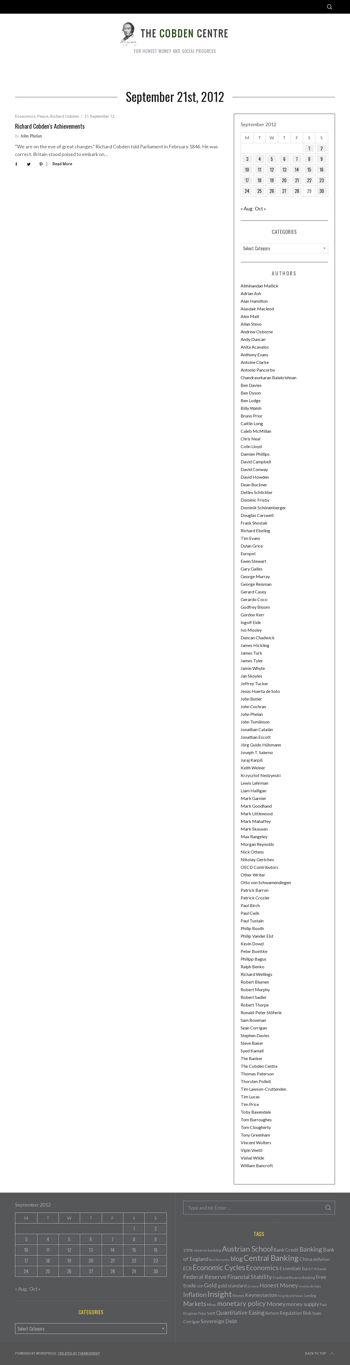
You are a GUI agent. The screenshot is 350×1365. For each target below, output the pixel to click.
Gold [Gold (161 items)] (210, 1285)
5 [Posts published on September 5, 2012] (272, 159)
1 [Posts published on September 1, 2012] (309, 148)
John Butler (251, 698)
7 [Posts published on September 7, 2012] (297, 159)
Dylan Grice (252, 545)
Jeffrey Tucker (254, 683)
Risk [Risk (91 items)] (307, 1313)
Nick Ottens (252, 851)
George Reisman (256, 584)
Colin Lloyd (251, 446)
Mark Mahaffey (256, 821)
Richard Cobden (64, 116)
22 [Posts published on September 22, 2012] (309, 180)
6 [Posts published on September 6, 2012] (284, 159)
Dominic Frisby (255, 499)
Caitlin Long (252, 423)
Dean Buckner (254, 484)
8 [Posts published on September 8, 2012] (309, 159)
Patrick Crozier (255, 897)
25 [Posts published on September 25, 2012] (259, 191)
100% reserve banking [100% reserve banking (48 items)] (202, 1250)
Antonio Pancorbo (258, 369)
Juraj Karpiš (252, 760)
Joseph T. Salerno (257, 752)
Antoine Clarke (255, 362)
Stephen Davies (255, 1035)
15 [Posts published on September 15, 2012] (309, 169)
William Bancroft (257, 1165)
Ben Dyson (251, 392)
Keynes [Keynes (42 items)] (238, 1295)
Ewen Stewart (253, 561)
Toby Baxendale (256, 1111)
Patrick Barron (255, 890)
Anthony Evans (254, 354)
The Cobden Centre (259, 1066)
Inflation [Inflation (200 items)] (194, 1294)
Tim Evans (250, 538)
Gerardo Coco (254, 599)
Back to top (320, 1354)
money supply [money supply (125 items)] (302, 1304)
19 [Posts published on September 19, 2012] (272, 180)
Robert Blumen (255, 981)
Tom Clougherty (256, 1127)
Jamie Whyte (253, 668)
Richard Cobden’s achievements (50, 126)
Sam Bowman (253, 1020)
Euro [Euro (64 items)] (306, 1268)
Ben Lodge (251, 400)
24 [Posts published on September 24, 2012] (247, 191)
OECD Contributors (259, 867)
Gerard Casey (253, 591)
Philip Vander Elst (257, 936)
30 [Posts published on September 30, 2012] (321, 191)
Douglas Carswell (257, 515)
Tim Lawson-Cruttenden (263, 1089)
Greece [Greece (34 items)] (253, 1286)
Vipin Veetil (251, 1150)
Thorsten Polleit (256, 1081)
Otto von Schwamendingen (266, 882)
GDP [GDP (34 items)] (200, 1286)
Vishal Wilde (252, 1157)
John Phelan (31, 136)
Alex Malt (250, 316)
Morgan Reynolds (257, 844)
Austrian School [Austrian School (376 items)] (247, 1248)
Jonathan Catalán (257, 729)
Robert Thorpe (255, 1004)
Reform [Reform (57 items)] (272, 1313)
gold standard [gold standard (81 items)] (232, 1285)
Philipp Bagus (253, 958)
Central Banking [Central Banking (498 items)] (271, 1258)
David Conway (254, 469)
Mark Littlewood (257, 813)
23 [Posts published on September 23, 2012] (321, 180)
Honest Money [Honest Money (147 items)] (278, 1285)
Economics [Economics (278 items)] (262, 1267)
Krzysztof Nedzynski (261, 775)
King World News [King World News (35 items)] (290, 1296)
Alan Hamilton (254, 301)
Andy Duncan (253, 339)
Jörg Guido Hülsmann (261, 744)
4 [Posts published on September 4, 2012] (259, 159)
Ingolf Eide (251, 622)
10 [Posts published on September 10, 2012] (247, 169)
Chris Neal (250, 438)
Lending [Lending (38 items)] (310, 1296)
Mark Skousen (254, 828)
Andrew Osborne (257, 331)
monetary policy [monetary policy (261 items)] (241, 1303)
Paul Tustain (252, 920)
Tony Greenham (255, 1134)
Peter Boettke (254, 951)
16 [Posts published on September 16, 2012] (321, 169)
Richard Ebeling (255, 530)
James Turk (251, 652)
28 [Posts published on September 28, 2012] (297, 191)
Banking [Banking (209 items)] (310, 1249)
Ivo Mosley (251, 630)
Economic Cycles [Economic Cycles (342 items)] (219, 1267)
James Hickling (255, 645)
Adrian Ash (251, 293)
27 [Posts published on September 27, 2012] (284, 191)
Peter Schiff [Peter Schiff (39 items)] (206, 1313)
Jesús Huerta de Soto (260, 691)
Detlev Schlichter (257, 492)
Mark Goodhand (256, 805)
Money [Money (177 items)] (276, 1303)
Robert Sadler (254, 997)
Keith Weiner (253, 767)
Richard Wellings (256, 974)
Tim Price (250, 1104)
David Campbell (256, 461)
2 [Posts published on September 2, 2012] (321, 148)
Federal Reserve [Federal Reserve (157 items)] (204, 1276)
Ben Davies (251, 385)
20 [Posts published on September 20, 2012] (284, 180)
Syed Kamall (252, 1050)
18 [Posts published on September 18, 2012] (259, 180)
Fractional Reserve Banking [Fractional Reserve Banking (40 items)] (294, 1277)
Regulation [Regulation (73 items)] (291, 1313)
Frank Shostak (254, 522)
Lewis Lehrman (254, 783)
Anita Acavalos (255, 346)
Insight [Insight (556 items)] (219, 1294)
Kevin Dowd (252, 943)
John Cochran (253, 706)
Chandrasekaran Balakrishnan (268, 377)
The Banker (251, 1058)
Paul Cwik (250, 913)
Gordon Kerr (252, 614)
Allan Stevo (251, 323)
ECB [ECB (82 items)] (187, 1268)
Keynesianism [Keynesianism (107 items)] (261, 1295)
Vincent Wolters (256, 1142)
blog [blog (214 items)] (237, 1258)
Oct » (260, 208)
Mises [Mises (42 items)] (211, 1304)
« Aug (246, 208)
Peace (42, 116)
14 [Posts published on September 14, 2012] (297, 169)
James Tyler (252, 660)
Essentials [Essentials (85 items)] (290, 1268)
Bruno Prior (251, 415)
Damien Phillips (255, 454)
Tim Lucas (250, 1096)
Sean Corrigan (254, 1027)
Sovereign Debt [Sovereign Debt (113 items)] (219, 1321)
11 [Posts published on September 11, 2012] (259, 169)
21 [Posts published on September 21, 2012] (297, 180)
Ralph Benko (252, 966)
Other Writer (253, 874)
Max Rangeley (254, 836)
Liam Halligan (253, 790)
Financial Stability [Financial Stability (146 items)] (249, 1276)
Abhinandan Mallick (259, 285)
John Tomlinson (255, 721)
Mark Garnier (253, 798)
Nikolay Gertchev (257, 859)
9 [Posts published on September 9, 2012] (321, 159)
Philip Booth (252, 928)
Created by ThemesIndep (79, 1353)
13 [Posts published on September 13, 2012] (284, 169)
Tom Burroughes (256, 1119)
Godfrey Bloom (255, 607)
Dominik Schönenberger (263, 507)
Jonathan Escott (256, 737)
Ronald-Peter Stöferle (261, 1012)
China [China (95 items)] (305, 1259)
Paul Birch (250, 905)
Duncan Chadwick (258, 637)
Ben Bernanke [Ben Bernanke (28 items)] (219, 1259)
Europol (248, 553)
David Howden (255, 476)
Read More (62, 164)
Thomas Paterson (257, 1073)
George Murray (255, 576)
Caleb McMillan (256, 431)
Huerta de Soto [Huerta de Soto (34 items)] (310, 1286)
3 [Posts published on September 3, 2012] (247, 159)
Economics (25, 116)
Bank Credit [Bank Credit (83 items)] (286, 1250)
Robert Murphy (255, 989)
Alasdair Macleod (257, 308)
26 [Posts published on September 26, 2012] (272, 191)
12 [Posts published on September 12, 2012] (272, 169)
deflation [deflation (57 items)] (321, 1259)
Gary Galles (251, 568)
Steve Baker (252, 1043)
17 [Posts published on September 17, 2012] (247, 180)
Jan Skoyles (251, 675)
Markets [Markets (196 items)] (194, 1303)
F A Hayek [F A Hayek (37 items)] (318, 1269)
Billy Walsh (251, 408)
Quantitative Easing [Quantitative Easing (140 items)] (240, 1312)
